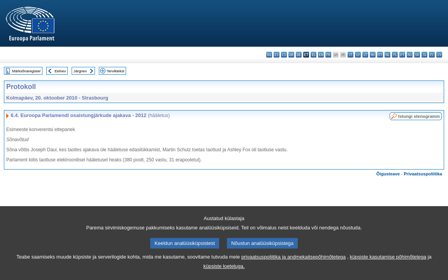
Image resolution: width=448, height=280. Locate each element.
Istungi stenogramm (419, 116)
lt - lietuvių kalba (365, 55)
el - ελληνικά (313, 55)
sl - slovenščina (424, 55)
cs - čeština (284, 55)
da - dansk (291, 55)
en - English (321, 55)
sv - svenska (439, 55)
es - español (276, 55)
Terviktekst (115, 71)
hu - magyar (373, 55)
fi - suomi (432, 55)
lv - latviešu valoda (358, 55)
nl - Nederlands (387, 55)
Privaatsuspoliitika (423, 174)
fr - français (328, 55)
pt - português (402, 55)
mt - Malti (380, 55)
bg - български (269, 55)
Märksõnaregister (26, 71)
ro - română (410, 55)
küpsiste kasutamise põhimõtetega (388, 266)
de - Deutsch (299, 55)
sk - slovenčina (417, 55)
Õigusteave (388, 174)
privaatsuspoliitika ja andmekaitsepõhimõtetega (293, 266)
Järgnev (80, 71)
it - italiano (350, 55)
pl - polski (395, 55)
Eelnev (60, 71)
